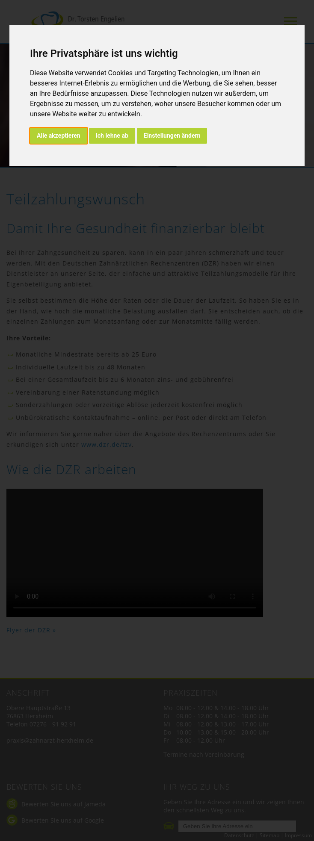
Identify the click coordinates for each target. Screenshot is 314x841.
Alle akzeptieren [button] (58, 135)
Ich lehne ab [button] (112, 135)
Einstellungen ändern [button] (172, 135)
